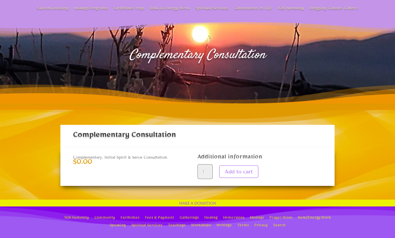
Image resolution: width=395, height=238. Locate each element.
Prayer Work (281, 218)
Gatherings (189, 218)
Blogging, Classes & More (334, 9)
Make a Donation (197, 203)
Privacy (261, 226)
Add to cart (239, 172)
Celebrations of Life (253, 9)
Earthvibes (130, 218)
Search (279, 226)
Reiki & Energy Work (170, 9)
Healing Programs (91, 9)
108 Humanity (291, 9)
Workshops (201, 226)
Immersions (233, 218)
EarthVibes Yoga (129, 9)
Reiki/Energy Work (314, 218)
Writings (224, 226)
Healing (211, 218)
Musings (257, 218)
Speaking (118, 226)
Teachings (177, 226)
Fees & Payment (159, 218)
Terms (243, 226)
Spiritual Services (211, 9)
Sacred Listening (53, 9)
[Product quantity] (205, 171)
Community (104, 218)
